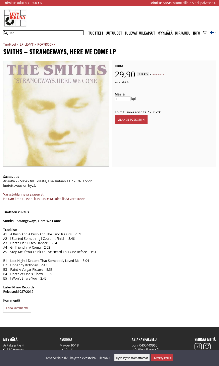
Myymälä (165, 33)
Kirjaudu (183, 33)
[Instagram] (207, 347)
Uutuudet (114, 33)
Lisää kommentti (17, 308)
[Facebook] (198, 347)
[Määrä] (122, 98)
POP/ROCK (46, 44)
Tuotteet (96, 33)
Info (196, 33)
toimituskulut (158, 74)
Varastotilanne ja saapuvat (23, 194)
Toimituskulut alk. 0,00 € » (22, 3)
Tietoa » (104, 358)
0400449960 (148, 345)
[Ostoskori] (205, 33)
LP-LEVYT (28, 44)
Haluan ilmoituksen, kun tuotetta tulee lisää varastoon (44, 199)
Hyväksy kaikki (162, 358)
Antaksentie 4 (13, 345)
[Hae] (43, 32)
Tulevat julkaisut (140, 33)
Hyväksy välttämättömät (132, 358)
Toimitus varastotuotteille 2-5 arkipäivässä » (182, 3)
